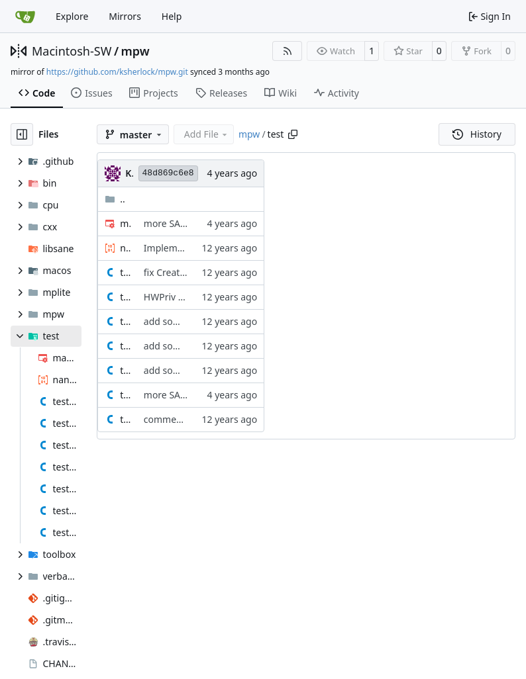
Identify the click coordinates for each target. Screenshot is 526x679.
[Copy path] (292, 134)
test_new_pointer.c (125, 370)
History (476, 134)
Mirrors (125, 16)
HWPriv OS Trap (178, 297)
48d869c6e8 (168, 173)
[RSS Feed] (287, 51)
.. (115, 199)
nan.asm (125, 248)
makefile (125, 223)
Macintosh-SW (71, 51)
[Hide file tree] (22, 134)
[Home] (25, 16)
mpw (135, 51)
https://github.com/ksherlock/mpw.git (117, 71)
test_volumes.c (125, 419)
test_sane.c (125, 394)
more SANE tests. (181, 223)
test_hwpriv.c (125, 297)
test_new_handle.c (125, 346)
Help (172, 16)
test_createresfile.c (125, 272)
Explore (72, 16)
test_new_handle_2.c (125, 321)
